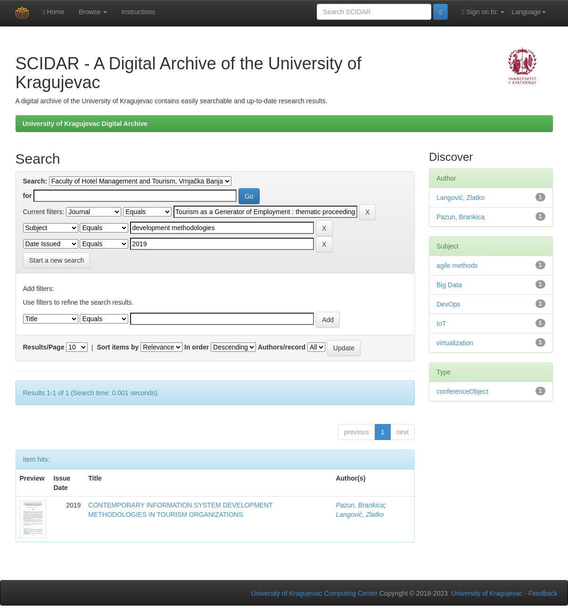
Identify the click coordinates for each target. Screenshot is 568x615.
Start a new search (56, 260)
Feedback (542, 593)
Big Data (449, 285)
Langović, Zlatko (360, 514)
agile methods (456, 265)
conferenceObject (462, 391)
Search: (35, 181)
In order (196, 347)
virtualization (454, 343)
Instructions (138, 12)
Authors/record (281, 347)
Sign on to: (483, 12)
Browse (93, 12)
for (27, 195)
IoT (441, 323)
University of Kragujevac (487, 593)
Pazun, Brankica (360, 505)
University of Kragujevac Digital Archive (85, 123)
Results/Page (44, 347)
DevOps (448, 304)
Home (54, 12)
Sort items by (118, 347)
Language (528, 12)
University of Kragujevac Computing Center (314, 593)
